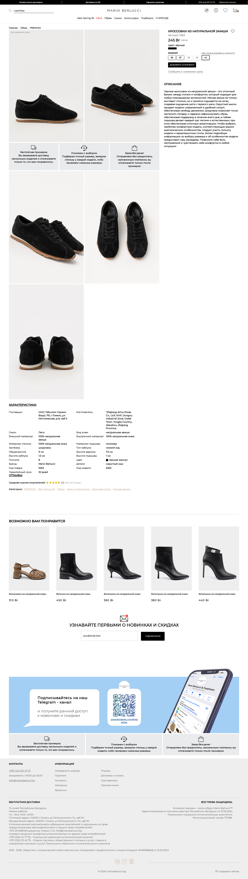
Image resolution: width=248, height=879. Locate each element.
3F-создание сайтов (227, 871)
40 (205, 57)
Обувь (108, 18)
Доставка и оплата (112, 775)
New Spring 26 (85, 18)
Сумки (118, 18)
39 (197, 57)
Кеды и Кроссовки (78, 489)
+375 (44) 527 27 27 (206, 2)
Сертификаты (109, 780)
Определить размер (67, 770)
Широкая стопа (101, 489)
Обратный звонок (227, 2)
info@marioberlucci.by (22, 780)
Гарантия (60, 775)
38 (188, 57)
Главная (13, 28)
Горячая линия (110, 785)
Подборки (147, 18)
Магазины (61, 785)
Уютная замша (121, 489)
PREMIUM (35, 28)
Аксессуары (131, 18)
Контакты (60, 780)
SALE (99, 18)
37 (180, 57)
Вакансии (61, 790)
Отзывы (105, 770)
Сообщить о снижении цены (185, 71)
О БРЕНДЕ (162, 18)
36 (172, 57)
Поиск (11, 10)
